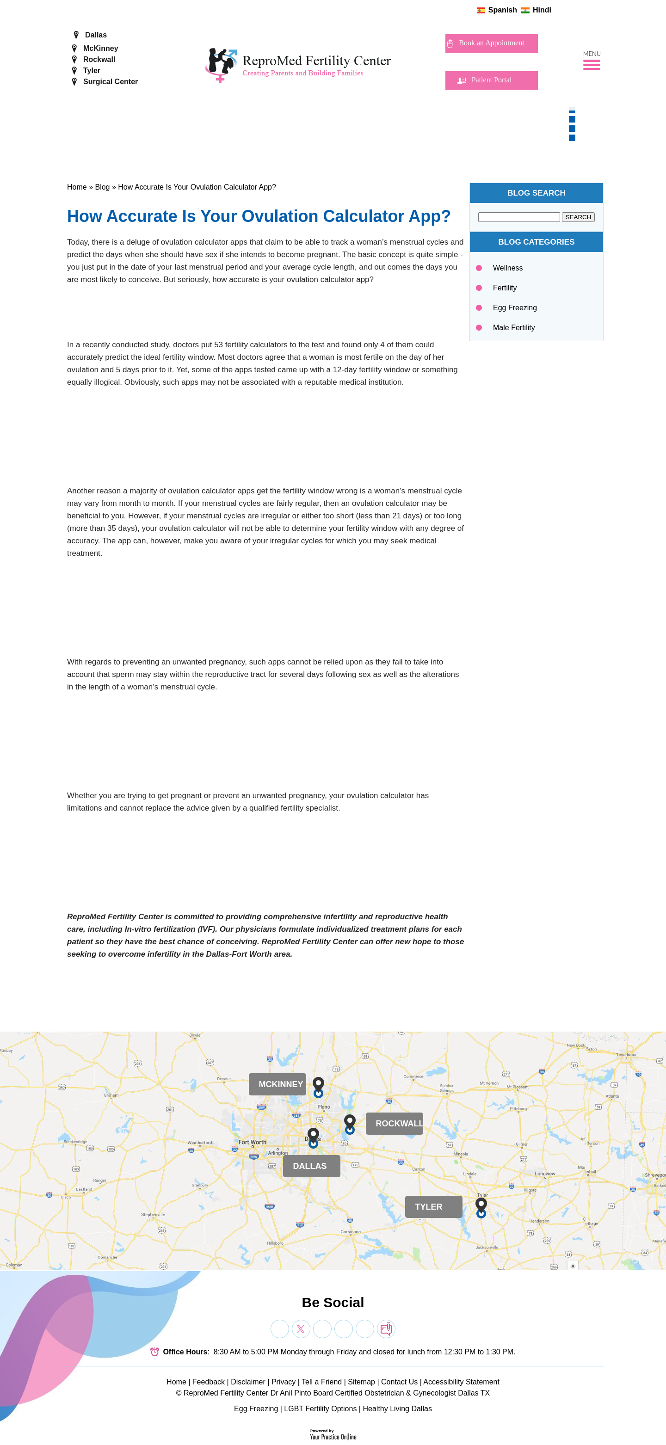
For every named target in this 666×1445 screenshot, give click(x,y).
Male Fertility (514, 328)
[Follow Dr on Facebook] (280, 1329)
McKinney (100, 48)
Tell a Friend (322, 1382)
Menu (592, 54)
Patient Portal (492, 80)
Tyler (91, 70)
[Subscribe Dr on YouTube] (322, 1329)
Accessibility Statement (461, 1382)
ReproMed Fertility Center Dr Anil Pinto (247, 1393)
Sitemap (361, 1382)
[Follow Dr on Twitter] (301, 1329)
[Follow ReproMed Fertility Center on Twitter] (570, 10)
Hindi (542, 10)
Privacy (283, 1382)
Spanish (502, 10)
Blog (102, 187)
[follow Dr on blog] (386, 1329)
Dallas (96, 35)
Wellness (508, 268)
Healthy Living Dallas (397, 1409)
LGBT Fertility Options (320, 1409)
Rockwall (99, 59)
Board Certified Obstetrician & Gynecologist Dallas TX (401, 1393)
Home (77, 187)
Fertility (505, 288)
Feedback (208, 1382)
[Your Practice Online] (333, 1434)
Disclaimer (248, 1382)
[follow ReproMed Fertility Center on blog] (600, 10)
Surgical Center (110, 82)
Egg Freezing (515, 308)
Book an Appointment (491, 43)
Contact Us (399, 1382)
